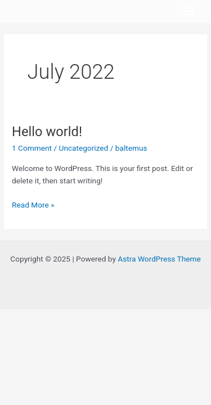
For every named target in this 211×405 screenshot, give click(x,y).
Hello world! (47, 132)
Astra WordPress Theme (159, 258)
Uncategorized (84, 147)
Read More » (33, 204)
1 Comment (32, 147)
